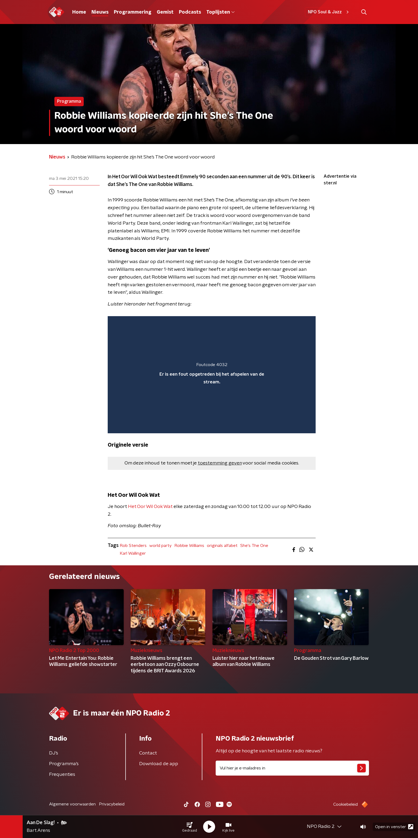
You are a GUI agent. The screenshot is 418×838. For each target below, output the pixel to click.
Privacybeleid (111, 804)
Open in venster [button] (394, 826)
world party (160, 545)
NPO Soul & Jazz (329, 12)
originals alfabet (222, 545)
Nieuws (99, 12)
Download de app (158, 763)
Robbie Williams (189, 545)
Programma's (64, 763)
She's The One (254, 545)
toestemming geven (220, 463)
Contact (148, 753)
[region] (212, 374)
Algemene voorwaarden (72, 804)
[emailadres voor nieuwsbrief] (292, 768)
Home (79, 12)
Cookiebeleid (345, 804)
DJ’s (53, 753)
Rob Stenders (133, 545)
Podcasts (190, 12)
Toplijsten (220, 12)
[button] (189, 826)
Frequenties (62, 774)
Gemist (165, 12)
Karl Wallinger (133, 553)
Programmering (132, 12)
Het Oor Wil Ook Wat (150, 506)
